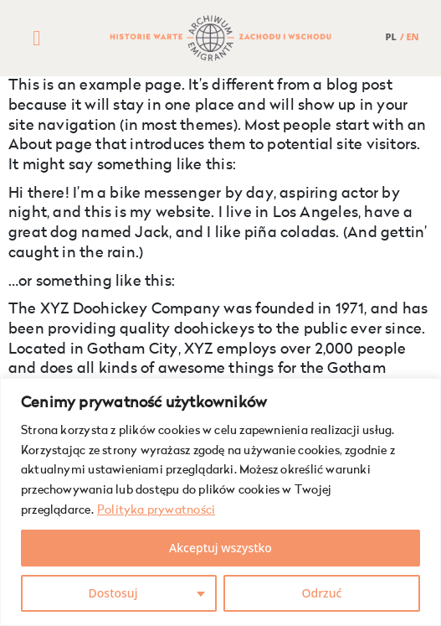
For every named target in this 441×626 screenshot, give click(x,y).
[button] (37, 38)
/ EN (409, 36)
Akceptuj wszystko (220, 548)
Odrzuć (322, 593)
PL (391, 36)
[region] (220, 502)
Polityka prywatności (156, 510)
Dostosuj (113, 593)
